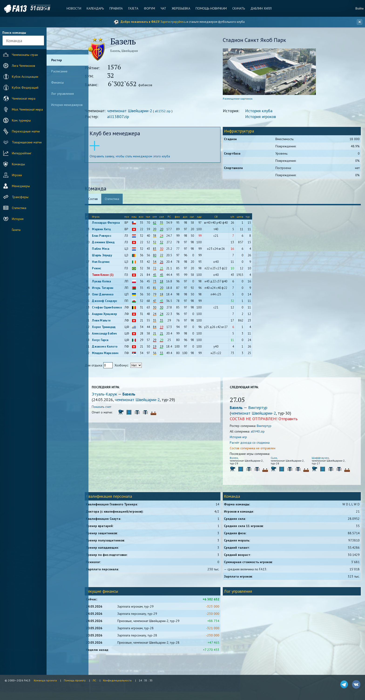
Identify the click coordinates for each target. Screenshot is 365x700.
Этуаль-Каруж (113, 394)
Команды (13, 164)
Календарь (96, 8)
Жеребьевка (180, 8)
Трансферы (15, 197)
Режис (104, 269)
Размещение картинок (242, 99)
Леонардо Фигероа (114, 223)
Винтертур (261, 408)
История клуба (262, 111)
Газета (133, 8)
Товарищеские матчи (22, 142)
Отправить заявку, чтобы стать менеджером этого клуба (138, 157)
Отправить (291, 419)
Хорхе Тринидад (112, 327)
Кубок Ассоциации (20, 76)
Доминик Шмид (111, 243)
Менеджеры (16, 186)
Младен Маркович (113, 353)
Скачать (238, 8)
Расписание (59, 71)
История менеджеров (67, 105)
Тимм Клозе (108, 275)
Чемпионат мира (18, 98)
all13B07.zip (126, 117)
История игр (242, 437)
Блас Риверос (109, 236)
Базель (137, 394)
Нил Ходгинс (109, 262)
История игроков (264, 117)
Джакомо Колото (113, 347)
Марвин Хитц (109, 230)
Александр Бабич (112, 334)
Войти (359, 8)
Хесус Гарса (108, 340)
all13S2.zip (171, 111)
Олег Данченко (111, 295)
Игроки (12, 175)
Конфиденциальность (117, 680)
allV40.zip (262, 432)
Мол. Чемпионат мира (22, 109)
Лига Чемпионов (18, 65)
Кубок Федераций (20, 87)
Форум (149, 8)
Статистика (14, 208)
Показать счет (110, 407)
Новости (74, 8)
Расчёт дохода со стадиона (254, 443)
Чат (163, 8)
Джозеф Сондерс (112, 301)
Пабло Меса (109, 249)
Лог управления (62, 93)
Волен (238, 458)
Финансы (57, 82)
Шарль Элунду (110, 256)
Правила (116, 8)
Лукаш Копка (109, 282)
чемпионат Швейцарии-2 (137, 111)
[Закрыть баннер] (359, 22)
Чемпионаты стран (20, 54)
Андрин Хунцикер (112, 314)
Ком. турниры (16, 120)
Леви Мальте (109, 321)
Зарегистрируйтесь (173, 22)
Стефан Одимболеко (115, 308)
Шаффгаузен (321, 458)
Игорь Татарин (111, 288)
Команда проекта (45, 680)
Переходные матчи (21, 131)
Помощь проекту (75, 680)
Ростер (56, 60)
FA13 (14, 9)
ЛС (94, 680)
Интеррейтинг (16, 153)
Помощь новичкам (210, 8)
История (13, 219)
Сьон (276, 458)
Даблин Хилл (260, 8)
